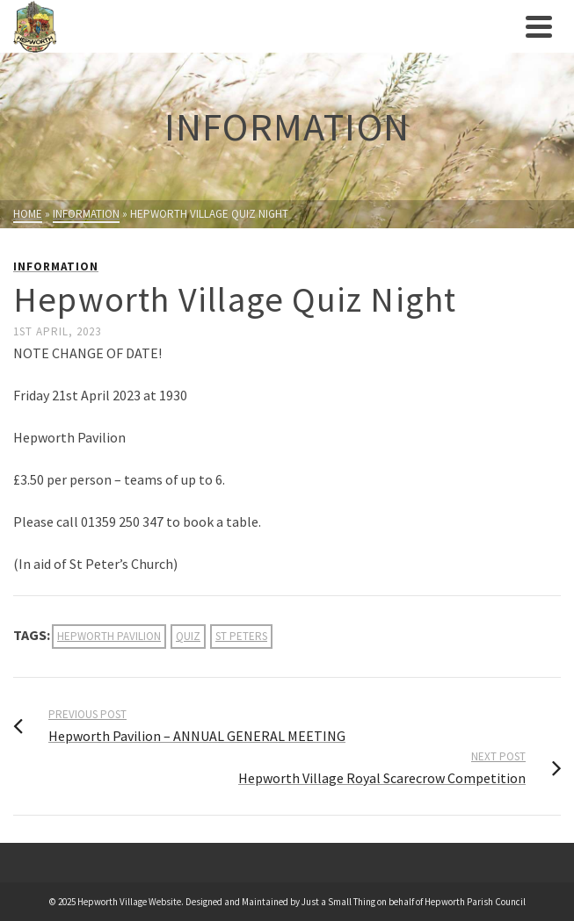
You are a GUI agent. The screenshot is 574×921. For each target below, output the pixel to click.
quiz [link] (188, 636)
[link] (265, 26)
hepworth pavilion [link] (109, 636)
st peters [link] (241, 636)
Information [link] (55, 266)
